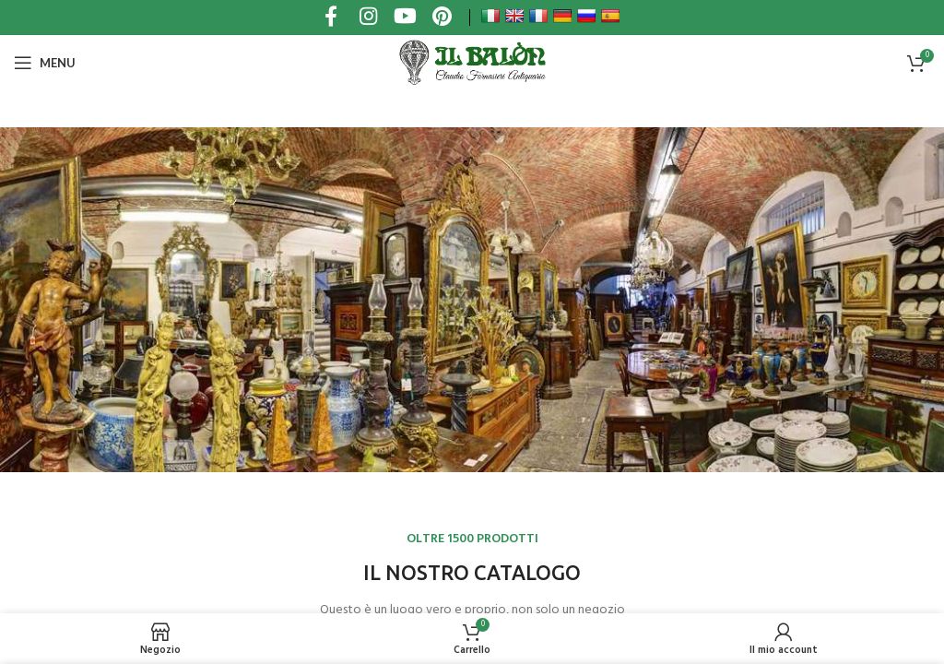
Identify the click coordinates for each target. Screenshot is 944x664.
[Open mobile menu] (45, 62)
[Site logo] (472, 63)
